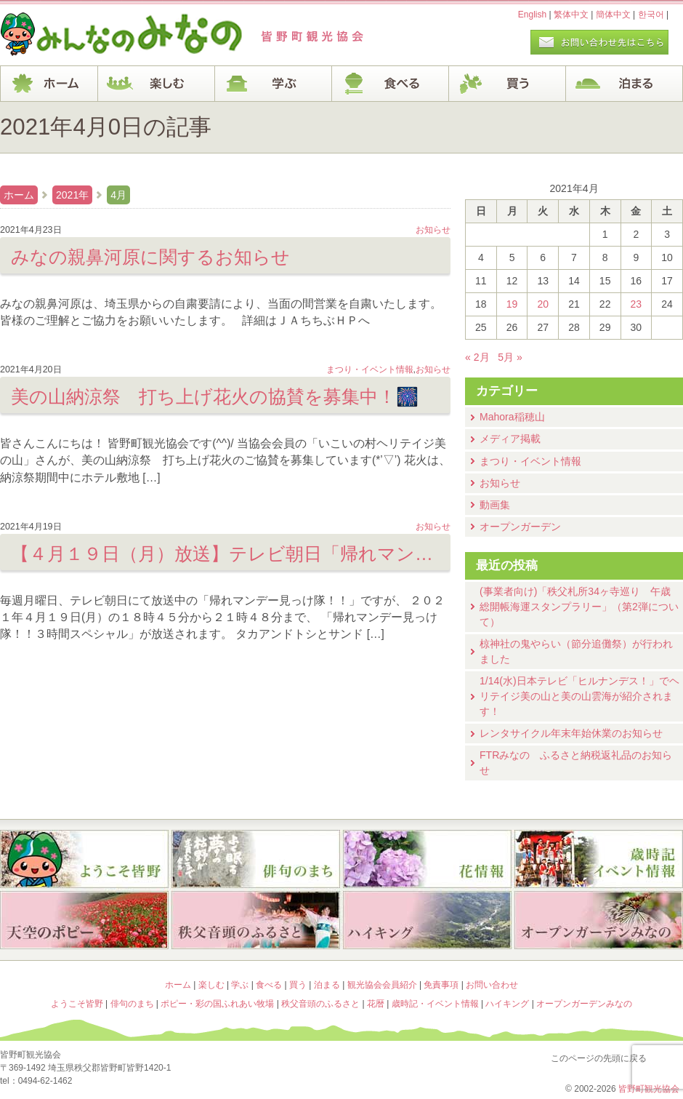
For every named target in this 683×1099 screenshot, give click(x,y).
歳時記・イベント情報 (598, 859)
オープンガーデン (520, 526)
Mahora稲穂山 (512, 417)
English (532, 14)
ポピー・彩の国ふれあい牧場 (84, 921)
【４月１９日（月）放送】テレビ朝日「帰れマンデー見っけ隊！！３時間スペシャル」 (225, 553)
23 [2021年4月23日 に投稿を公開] (636, 304)
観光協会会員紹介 (382, 985)
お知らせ (500, 483)
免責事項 (441, 985)
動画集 (495, 505)
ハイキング (427, 921)
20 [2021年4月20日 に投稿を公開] (543, 304)
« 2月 (477, 357)
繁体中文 (571, 14)
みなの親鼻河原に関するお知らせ (150, 257)
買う (507, 83)
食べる (390, 83)
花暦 (427, 859)
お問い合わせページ (599, 42)
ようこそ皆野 (84, 859)
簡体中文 (613, 14)
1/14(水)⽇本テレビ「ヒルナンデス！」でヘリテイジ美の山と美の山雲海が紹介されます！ (579, 696)
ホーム (49, 83)
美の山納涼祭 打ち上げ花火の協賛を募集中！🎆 (215, 396)
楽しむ (156, 83)
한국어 (651, 14)
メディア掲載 (510, 438)
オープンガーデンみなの (598, 921)
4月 (118, 195)
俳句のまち (255, 859)
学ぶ (273, 83)
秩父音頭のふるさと (255, 921)
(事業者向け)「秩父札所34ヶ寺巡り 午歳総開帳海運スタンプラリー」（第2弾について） (579, 607)
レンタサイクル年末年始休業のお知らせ (571, 733)
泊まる (624, 83)
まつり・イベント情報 (530, 461)
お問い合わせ (492, 985)
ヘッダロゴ (98, 34)
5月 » (510, 357)
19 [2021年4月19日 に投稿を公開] (512, 304)
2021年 (72, 195)
